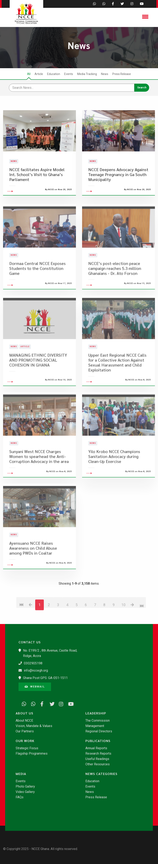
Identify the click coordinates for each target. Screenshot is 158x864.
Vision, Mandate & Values (34, 726)
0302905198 (33, 663)
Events (68, 74)
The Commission (97, 720)
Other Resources (97, 764)
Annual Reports (96, 748)
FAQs (19, 797)
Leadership (95, 713)
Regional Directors (98, 731)
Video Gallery (25, 792)
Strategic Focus (27, 748)
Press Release (121, 74)
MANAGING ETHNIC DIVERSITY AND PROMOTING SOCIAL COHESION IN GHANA (38, 381)
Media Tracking (87, 74)
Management (94, 726)
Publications (97, 740)
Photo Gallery (25, 786)
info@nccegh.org (36, 670)
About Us (24, 713)
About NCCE (24, 720)
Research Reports (98, 753)
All (28, 74)
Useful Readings (97, 759)
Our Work (25, 740)
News (104, 74)
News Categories (101, 773)
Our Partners (25, 731)
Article (39, 74)
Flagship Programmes (32, 753)
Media (21, 773)
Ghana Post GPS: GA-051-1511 (45, 678)
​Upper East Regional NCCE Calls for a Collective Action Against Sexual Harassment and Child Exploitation (117, 384)
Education (53, 74)
